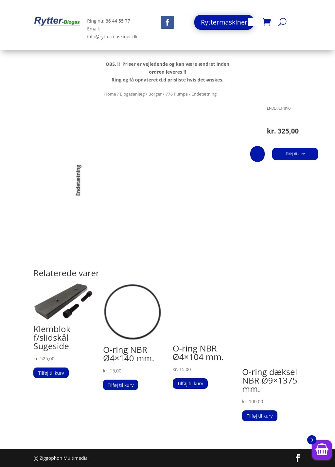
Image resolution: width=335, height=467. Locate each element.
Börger (155, 94)
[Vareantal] (257, 154)
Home (110, 94)
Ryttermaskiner (224, 22)
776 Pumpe (177, 94)
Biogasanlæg (132, 94)
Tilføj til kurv (295, 154)
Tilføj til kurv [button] (51, 373)
